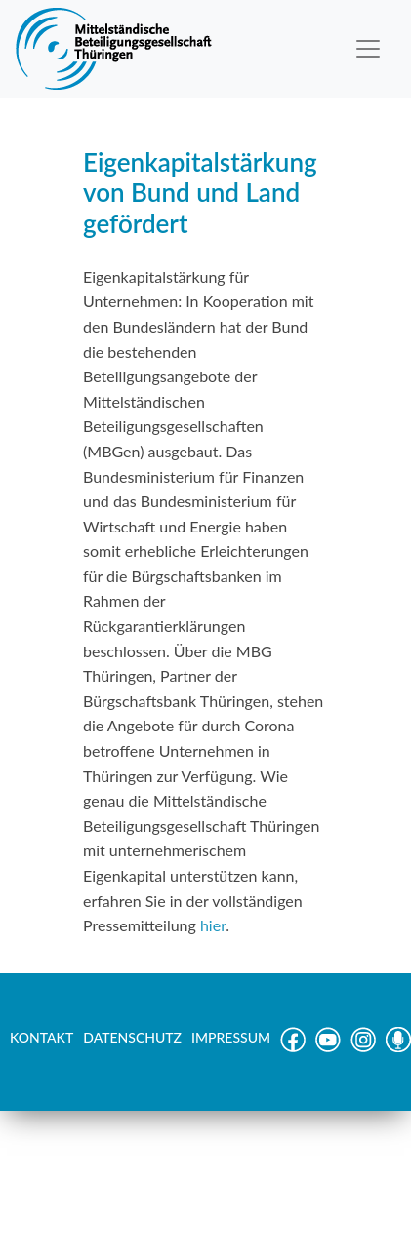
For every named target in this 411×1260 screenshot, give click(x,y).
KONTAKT (41, 1037)
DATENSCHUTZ (132, 1037)
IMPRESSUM (230, 1037)
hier (213, 925)
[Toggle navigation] (368, 48)
